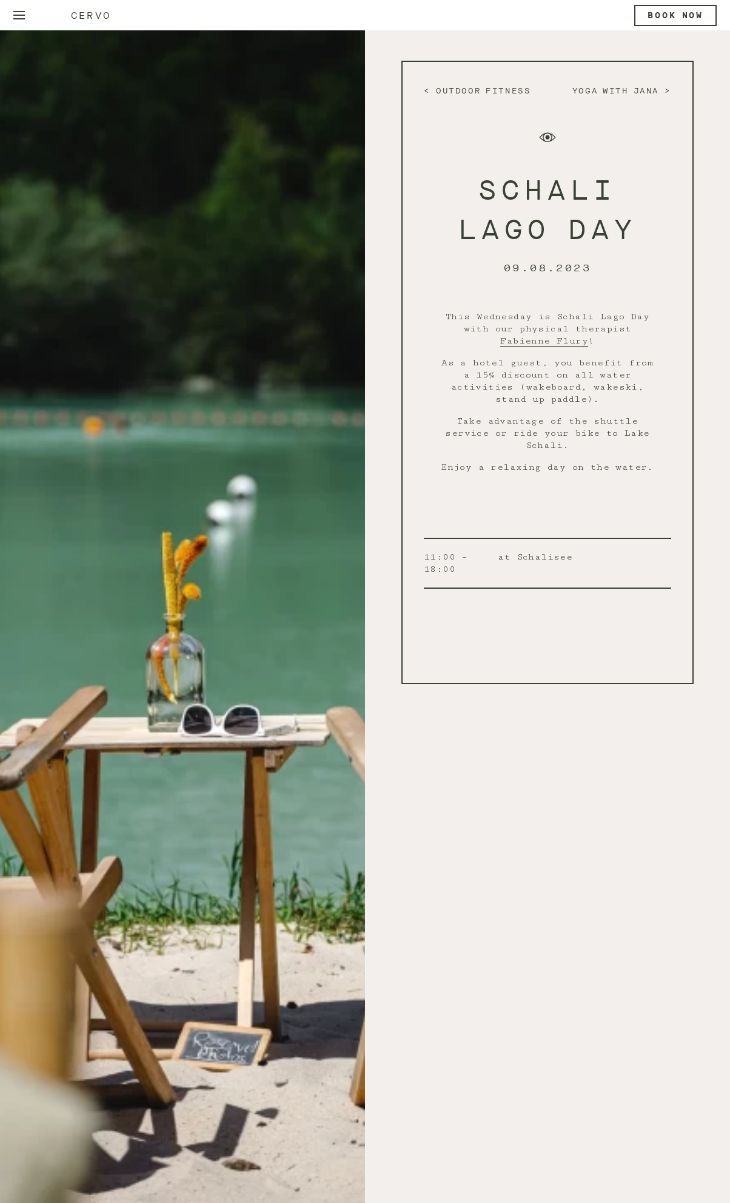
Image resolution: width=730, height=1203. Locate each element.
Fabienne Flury (544, 341)
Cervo (91, 15)
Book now (675, 15)
